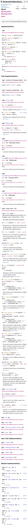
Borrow (10, 473)
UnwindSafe (9, 457)
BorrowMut (12, 479)
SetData (9, 51)
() (14, 44)
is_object (7, 297)
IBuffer (9, 49)
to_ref (6, 373)
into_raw (7, 232)
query (11, 362)
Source (25, 112)
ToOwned (11, 505)
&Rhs (3, 407)
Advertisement (5, 7)
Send (7, 422)
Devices (8, 4)
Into (12, 499)
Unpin (7, 452)
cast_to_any (8, 279)
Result (17, 130)
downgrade (7, 352)
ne (5, 405)
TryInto (14, 519)
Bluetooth (3, 6)
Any (13, 281)
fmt (5, 128)
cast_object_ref (9, 312)
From (3, 141)
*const (4, 364)
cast (5, 265)
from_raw (12, 243)
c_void (23, 222)
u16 (8, 40)
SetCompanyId (11, 42)
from (5, 145)
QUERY (8, 85)
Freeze (7, 442)
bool (13, 85)
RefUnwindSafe (10, 447)
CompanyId (10, 38)
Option (17, 256)
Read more (24, 109)
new (8, 35)
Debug (8, 123)
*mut (19, 222)
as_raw (6, 222)
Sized (14, 470)
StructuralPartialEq (13, 427)
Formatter (5, 130)
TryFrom (14, 511)
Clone (8, 100)
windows (3, 4)
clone (6, 105)
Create (9, 59)
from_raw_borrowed (15, 254)
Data (8, 47)
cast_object (8, 333)
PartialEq (9, 389)
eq (5, 394)
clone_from (8, 112)
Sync (7, 432)
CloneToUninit (13, 487)
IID (7, 213)
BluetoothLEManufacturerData (15, 2)
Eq (6, 417)
